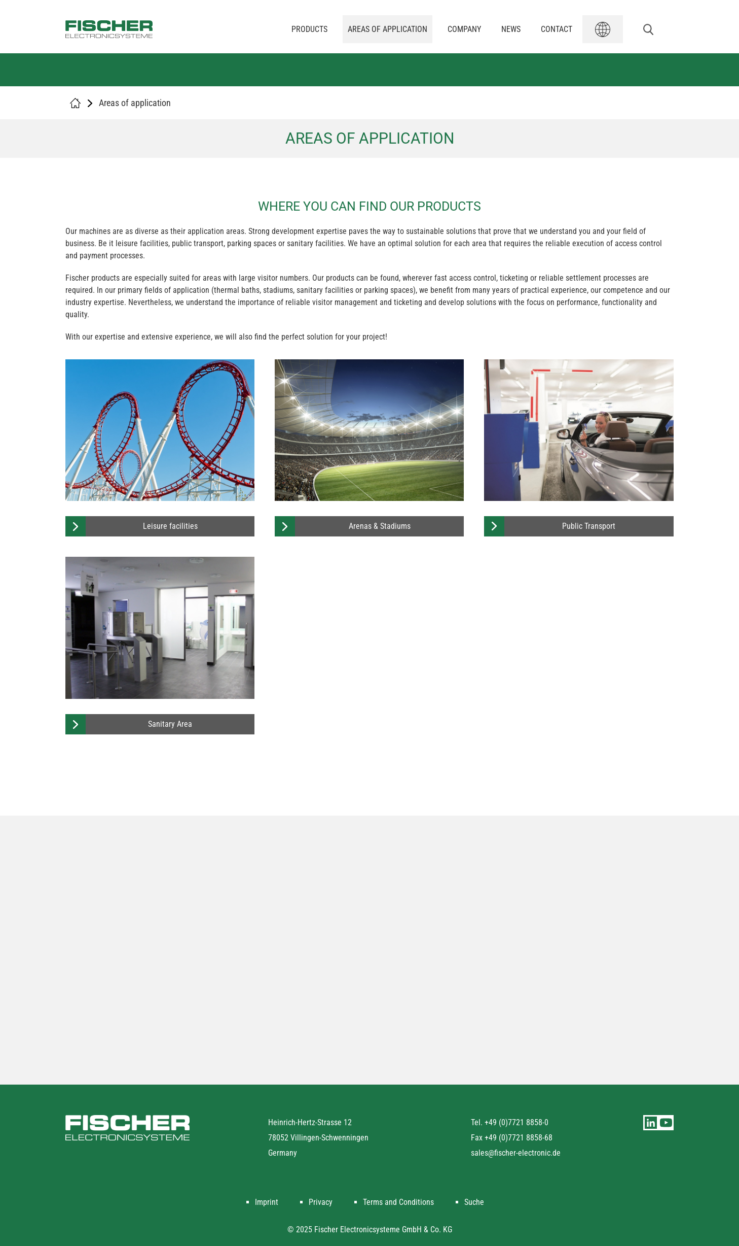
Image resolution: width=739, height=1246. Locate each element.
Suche (474, 1202)
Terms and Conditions (398, 1202)
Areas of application (387, 29)
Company (464, 29)
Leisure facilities (170, 526)
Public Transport (588, 526)
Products (309, 29)
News (511, 29)
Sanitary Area (170, 724)
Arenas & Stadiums (380, 526)
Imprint (266, 1202)
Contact (556, 29)
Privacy (320, 1202)
